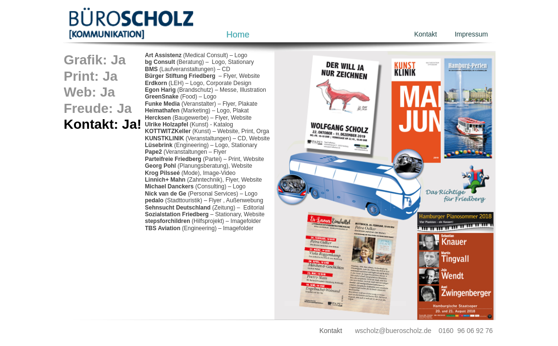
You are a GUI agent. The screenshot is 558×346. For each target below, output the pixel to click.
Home (237, 34)
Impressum (471, 34)
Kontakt (425, 34)
